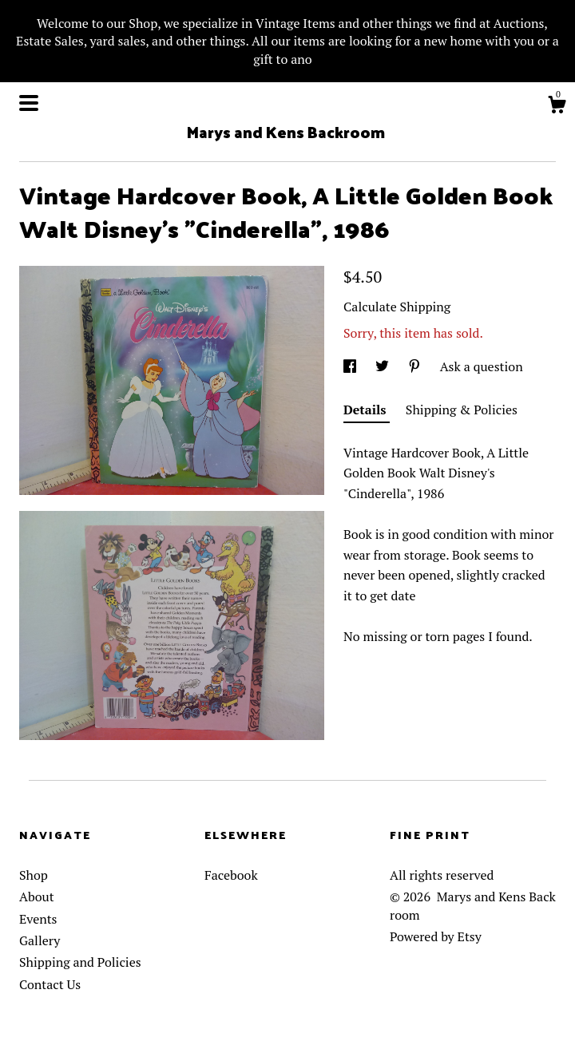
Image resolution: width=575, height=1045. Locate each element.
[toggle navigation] (28, 103)
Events (38, 919)
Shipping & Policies (462, 409)
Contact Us (50, 984)
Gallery (39, 940)
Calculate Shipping (396, 306)
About (36, 896)
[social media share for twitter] (383, 366)
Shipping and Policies (80, 962)
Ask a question (481, 366)
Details (366, 409)
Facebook (231, 875)
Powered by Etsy (436, 936)
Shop (33, 875)
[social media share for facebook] (351, 366)
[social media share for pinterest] (416, 366)
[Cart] (556, 107)
